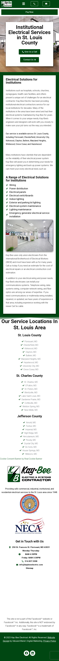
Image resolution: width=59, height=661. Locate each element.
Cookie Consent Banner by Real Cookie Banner (21, 459)
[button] (23, 3)
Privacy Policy (49, 641)
